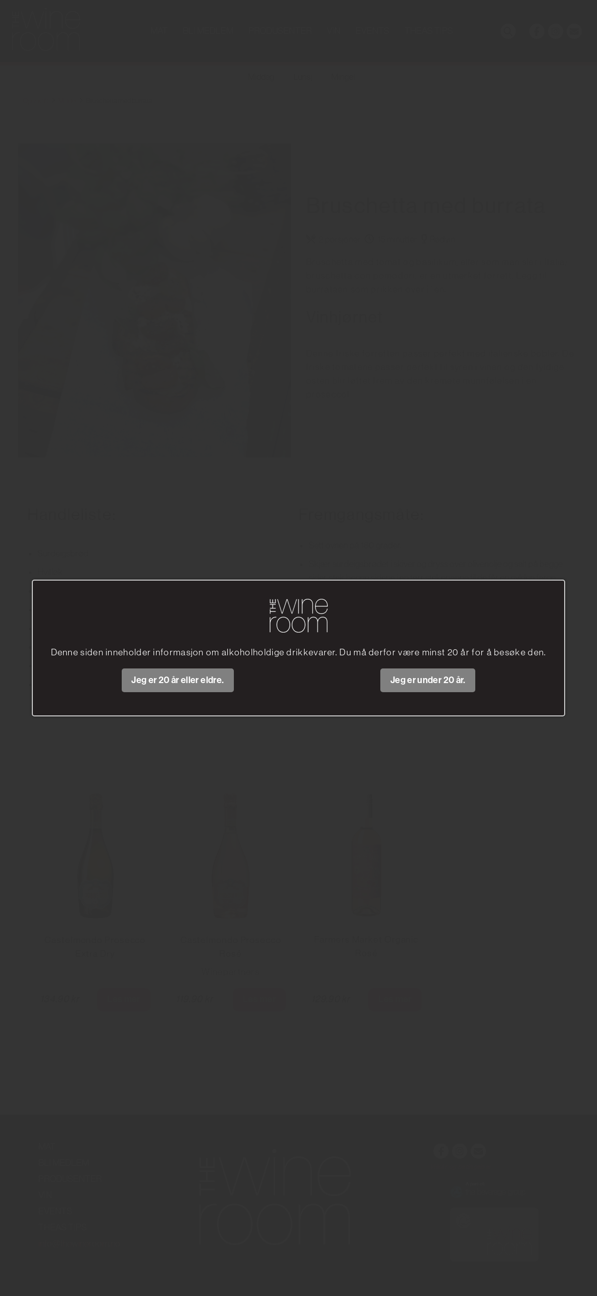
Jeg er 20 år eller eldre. (177, 680)
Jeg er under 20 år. (428, 680)
